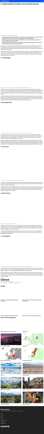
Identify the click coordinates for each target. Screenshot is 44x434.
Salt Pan (2, 375)
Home (1, 413)
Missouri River (5, 225)
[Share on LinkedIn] (8, 280)
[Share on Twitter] (5, 280)
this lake (21, 186)
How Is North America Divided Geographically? (9, 315)
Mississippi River (5, 134)
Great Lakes (13, 89)
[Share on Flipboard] (1, 280)
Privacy (2, 416)
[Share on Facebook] (3, 280)
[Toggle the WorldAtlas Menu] (1, 1)
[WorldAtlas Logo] (6, 1)
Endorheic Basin (26, 375)
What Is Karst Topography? (6, 389)
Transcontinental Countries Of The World (8, 331)
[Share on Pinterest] (6, 280)
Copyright (2, 417)
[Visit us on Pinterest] (7, 426)
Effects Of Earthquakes (27, 389)
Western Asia (25, 331)
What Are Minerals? (26, 404)
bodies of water (9, 48)
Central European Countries (6, 360)
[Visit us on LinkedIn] (8, 426)
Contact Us (2, 414)
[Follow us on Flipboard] (1, 426)
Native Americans (17, 232)
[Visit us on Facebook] (3, 426)
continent (27, 52)
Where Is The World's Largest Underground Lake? (31, 315)
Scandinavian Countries (27, 360)
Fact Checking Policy (3, 420)
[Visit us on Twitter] (5, 426)
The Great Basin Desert (5, 404)
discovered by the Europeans (8, 97)
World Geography (10, 281)
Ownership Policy (3, 423)
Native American (6, 140)
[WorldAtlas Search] (42, 1)
